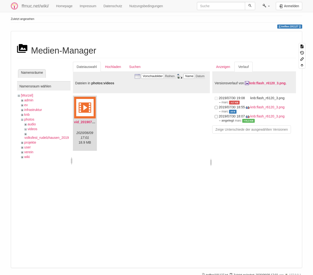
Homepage (64, 6)
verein (28, 152)
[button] (266, 6)
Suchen (135, 67)
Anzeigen (223, 67)
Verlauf (243, 67)
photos (29, 119)
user (27, 147)
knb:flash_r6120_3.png (267, 83)
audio (32, 124)
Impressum (88, 6)
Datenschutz (112, 6)
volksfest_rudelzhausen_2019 (46, 138)
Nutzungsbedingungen (146, 6)
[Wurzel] (27, 95)
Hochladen (113, 67)
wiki (27, 157)
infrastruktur (33, 110)
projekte (30, 142)
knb (27, 114)
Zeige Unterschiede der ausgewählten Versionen (251, 129)
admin (28, 100)
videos (32, 129)
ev (26, 105)
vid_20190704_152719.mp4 (95, 122)
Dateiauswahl (87, 67)
